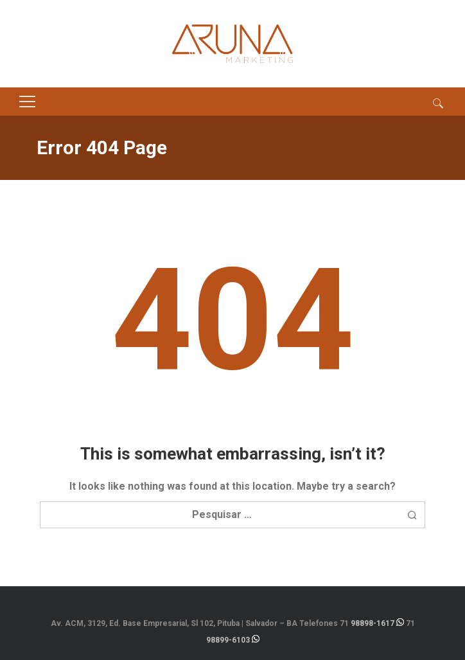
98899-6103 (228, 640)
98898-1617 (372, 623)
